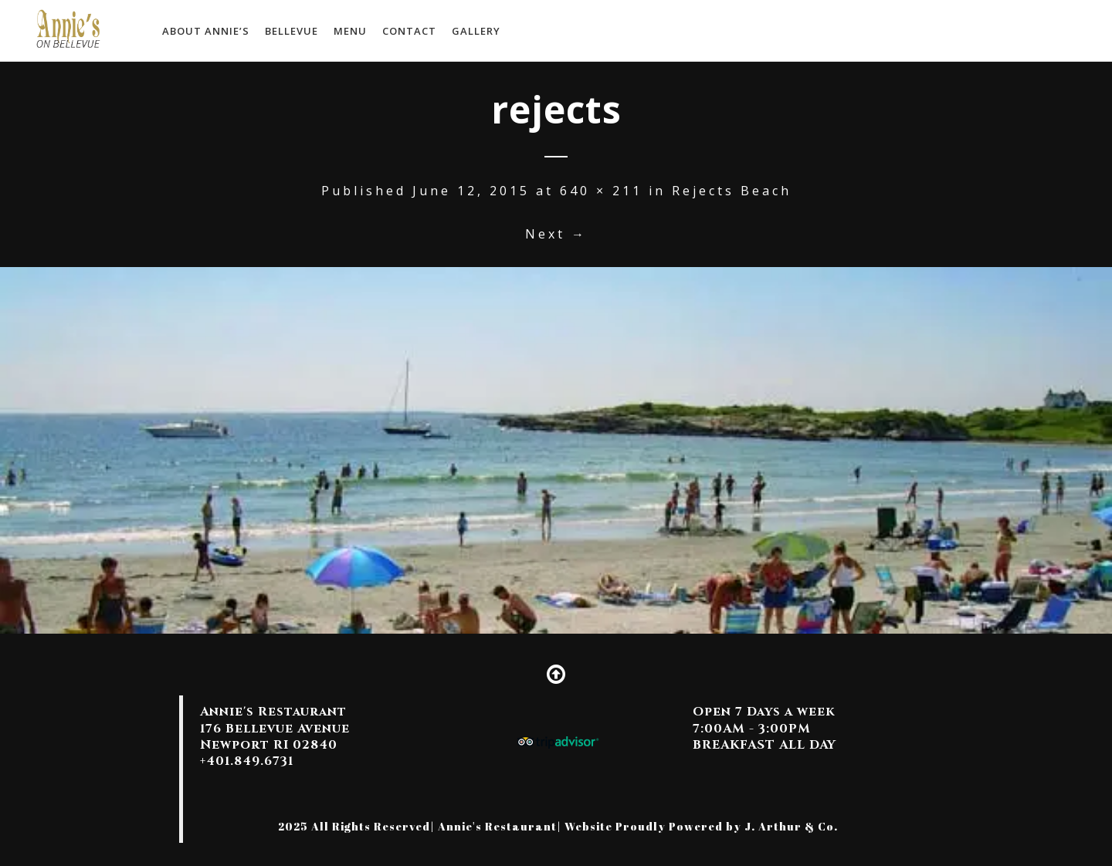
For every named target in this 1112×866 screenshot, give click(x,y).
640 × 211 (601, 190)
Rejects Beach (732, 190)
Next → (556, 233)
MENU (350, 31)
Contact (409, 31)
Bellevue (291, 31)
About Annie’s (205, 31)
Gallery (476, 31)
